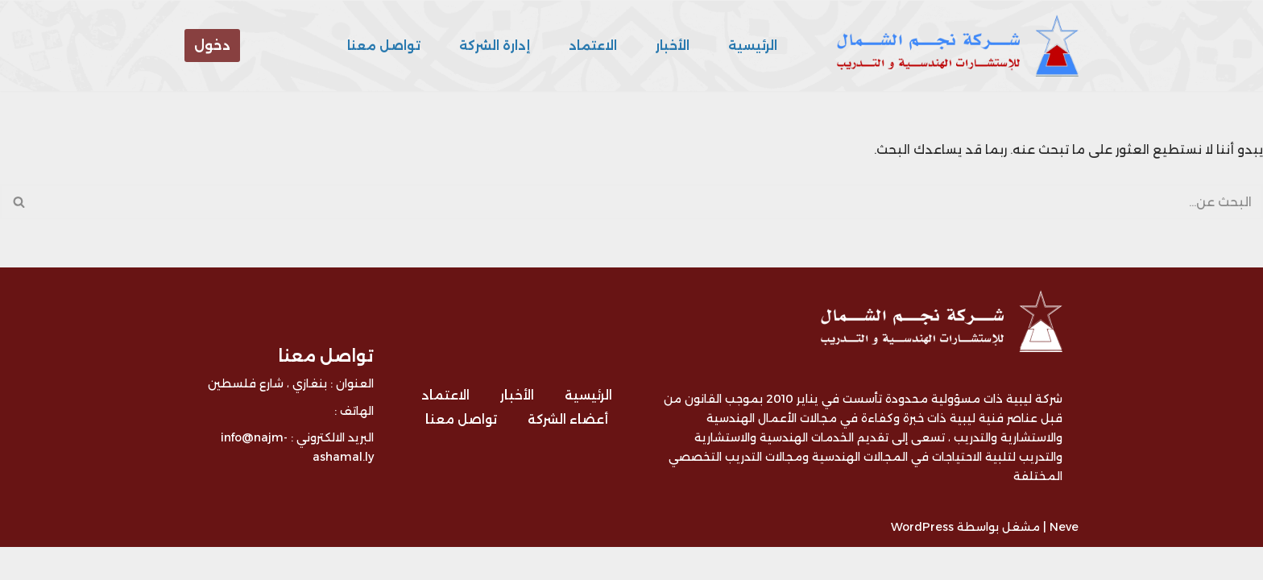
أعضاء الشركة (565, 452)
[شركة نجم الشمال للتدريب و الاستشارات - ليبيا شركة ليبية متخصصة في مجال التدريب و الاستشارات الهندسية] (954, 45)
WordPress (922, 560)
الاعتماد (596, 46)
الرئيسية (753, 46)
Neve (1064, 560)
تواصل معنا (395, 46)
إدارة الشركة (502, 46)
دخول (212, 45)
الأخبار (674, 46)
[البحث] (649, 200)
